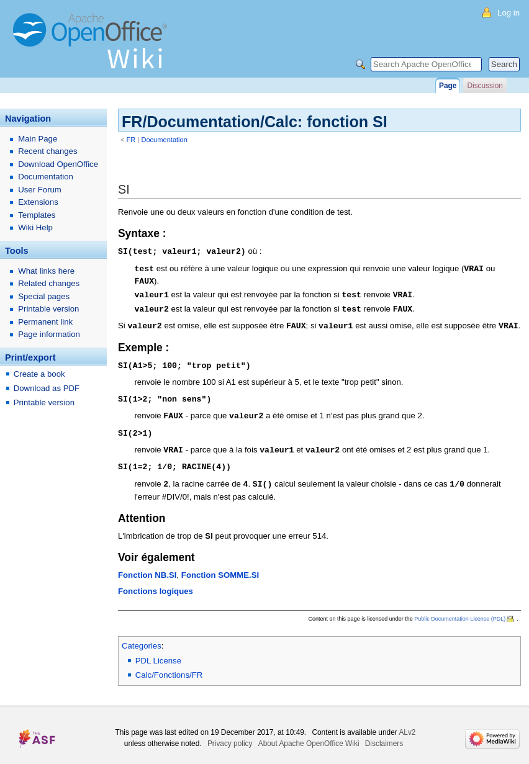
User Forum (39, 189)
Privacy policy (230, 735)
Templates (36, 215)
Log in (508, 12)
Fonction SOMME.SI (220, 567)
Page (447, 85)
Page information (49, 334)
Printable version (48, 308)
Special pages (44, 296)
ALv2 (407, 724)
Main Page (37, 138)
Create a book (39, 374)
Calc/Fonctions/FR (168, 667)
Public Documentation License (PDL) (459, 611)
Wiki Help (35, 227)
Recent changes (47, 151)
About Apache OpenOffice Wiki (308, 735)
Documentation (164, 139)
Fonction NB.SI (147, 567)
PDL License (158, 652)
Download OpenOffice (58, 164)
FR (131, 139)
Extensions (38, 202)
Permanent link (45, 321)
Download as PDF (46, 388)
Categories (141, 637)
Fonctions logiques (155, 583)
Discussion (484, 85)
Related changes (48, 283)
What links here (46, 271)
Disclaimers (384, 735)
